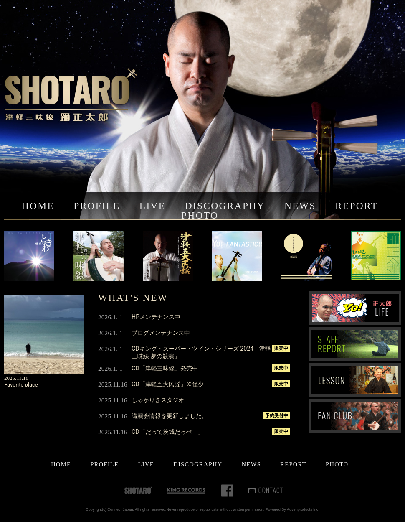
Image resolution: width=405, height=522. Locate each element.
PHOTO (199, 215)
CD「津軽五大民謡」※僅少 (168, 384)
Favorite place (21, 385)
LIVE (152, 205)
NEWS (300, 205)
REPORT (356, 205)
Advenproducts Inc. (303, 509)
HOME (38, 205)
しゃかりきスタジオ (158, 400)
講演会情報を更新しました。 (170, 416)
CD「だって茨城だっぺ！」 (168, 431)
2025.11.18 (16, 378)
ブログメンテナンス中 (161, 332)
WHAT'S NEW (133, 297)
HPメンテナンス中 (156, 316)
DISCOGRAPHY (225, 205)
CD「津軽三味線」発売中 (165, 368)
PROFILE (96, 205)
